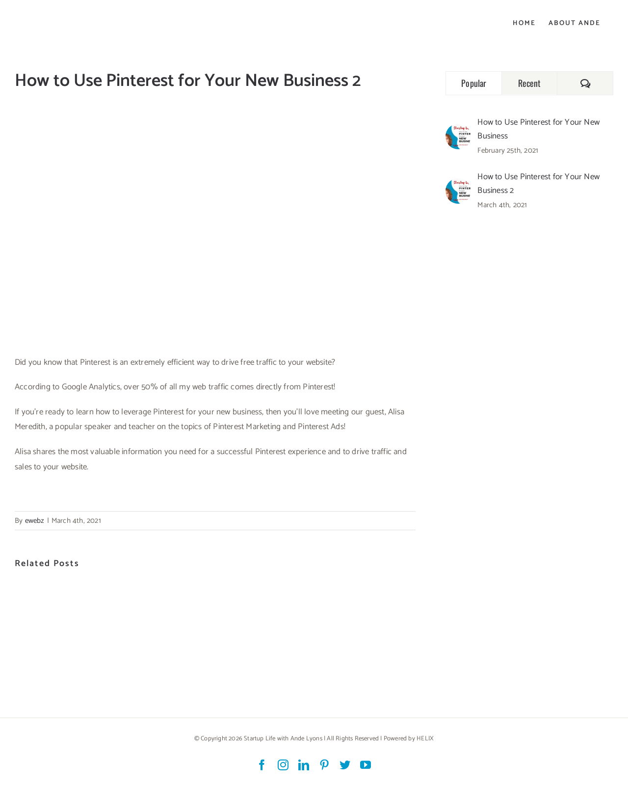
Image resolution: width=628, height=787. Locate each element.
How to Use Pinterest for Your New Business (538, 129)
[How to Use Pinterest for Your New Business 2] (458, 185)
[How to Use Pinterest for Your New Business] (458, 131)
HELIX (425, 738)
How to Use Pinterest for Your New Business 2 (538, 183)
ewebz (35, 521)
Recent (529, 83)
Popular (473, 83)
